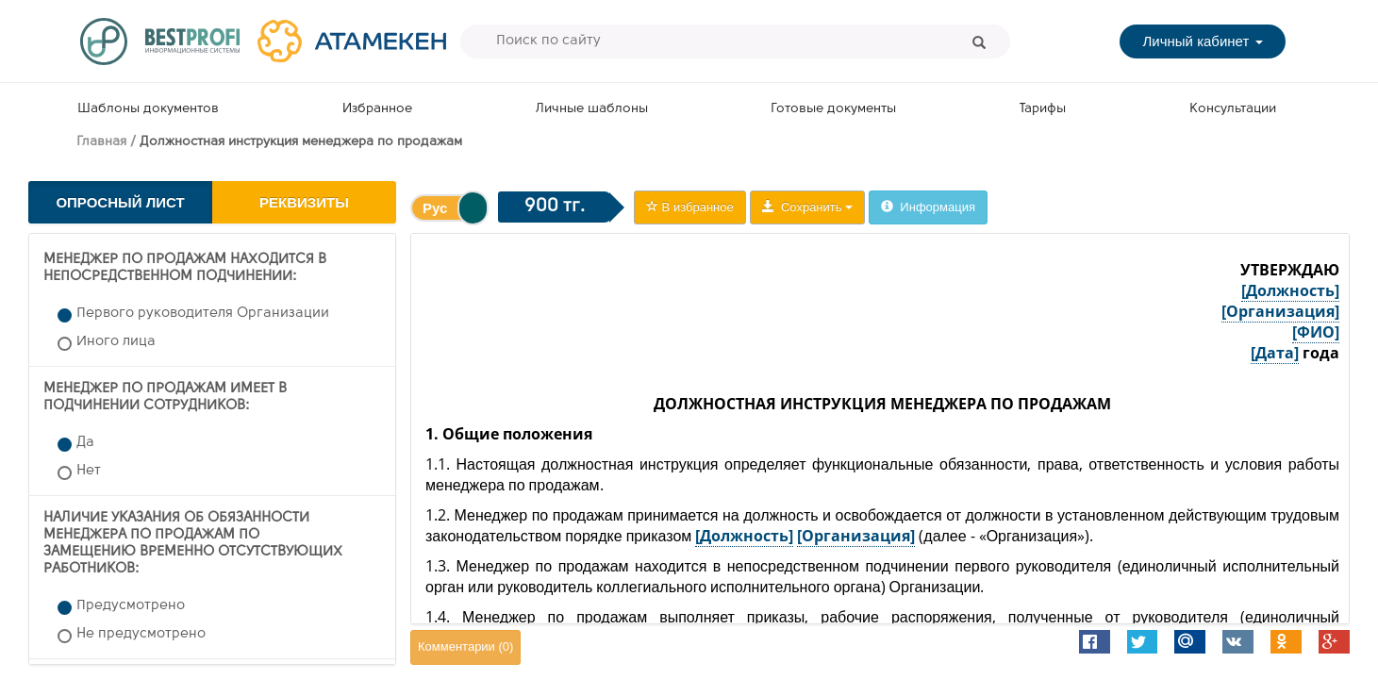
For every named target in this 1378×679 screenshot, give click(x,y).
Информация (928, 207)
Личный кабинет (1202, 41)
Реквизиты (304, 202)
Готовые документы (833, 109)
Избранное (377, 109)
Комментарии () (465, 646)
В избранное (690, 207)
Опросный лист (120, 202)
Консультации (1232, 109)
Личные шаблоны (592, 109)
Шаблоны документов (148, 109)
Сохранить (807, 207)
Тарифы (1043, 109)
